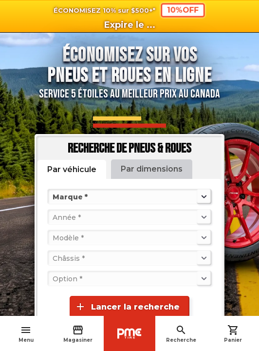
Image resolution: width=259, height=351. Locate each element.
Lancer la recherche (127, 306)
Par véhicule (71, 169)
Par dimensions (152, 169)
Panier (233, 333)
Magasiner (77, 333)
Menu (26, 333)
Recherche (181, 333)
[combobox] (54, 196)
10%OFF (183, 10)
